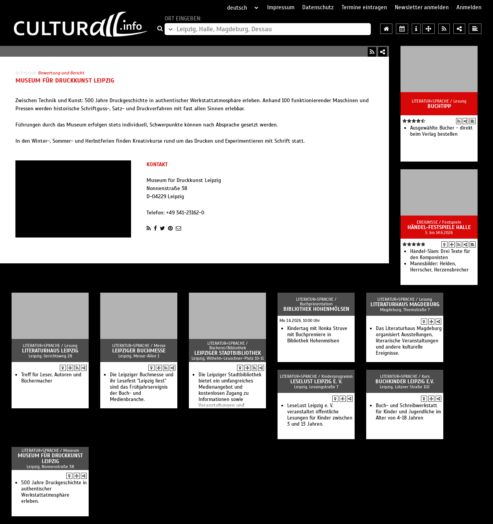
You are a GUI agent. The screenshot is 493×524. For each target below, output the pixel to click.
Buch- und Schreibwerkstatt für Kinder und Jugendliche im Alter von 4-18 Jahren (408, 412)
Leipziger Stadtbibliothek (227, 353)
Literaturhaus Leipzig (50, 351)
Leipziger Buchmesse (138, 351)
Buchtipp (439, 106)
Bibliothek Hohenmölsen (316, 309)
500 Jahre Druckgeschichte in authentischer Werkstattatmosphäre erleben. (54, 492)
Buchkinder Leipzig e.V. (404, 381)
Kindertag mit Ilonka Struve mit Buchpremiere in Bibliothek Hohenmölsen (317, 334)
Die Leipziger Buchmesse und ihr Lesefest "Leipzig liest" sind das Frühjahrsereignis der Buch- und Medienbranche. (141, 387)
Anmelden (468, 7)
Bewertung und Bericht (61, 73)
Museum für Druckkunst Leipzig (50, 458)
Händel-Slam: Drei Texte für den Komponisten (440, 254)
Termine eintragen (364, 7)
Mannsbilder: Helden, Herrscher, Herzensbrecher (439, 267)
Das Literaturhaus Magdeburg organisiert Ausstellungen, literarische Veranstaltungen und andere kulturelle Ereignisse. (409, 340)
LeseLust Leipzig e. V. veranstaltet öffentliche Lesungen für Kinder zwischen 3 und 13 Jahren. (319, 415)
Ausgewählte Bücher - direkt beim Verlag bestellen (441, 131)
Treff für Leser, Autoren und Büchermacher (51, 378)
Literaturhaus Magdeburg (404, 304)
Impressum (280, 7)
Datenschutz (318, 7)
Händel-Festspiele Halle (439, 227)
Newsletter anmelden (422, 7)
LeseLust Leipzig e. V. (316, 381)
